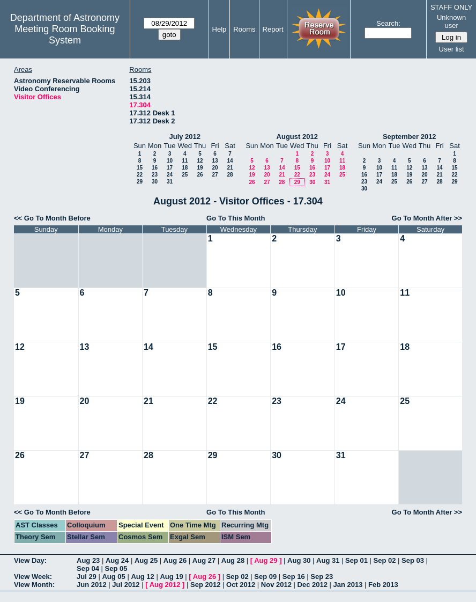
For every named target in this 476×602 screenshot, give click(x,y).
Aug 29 (265, 560)
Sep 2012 (205, 585)
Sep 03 (412, 560)
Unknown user (451, 21)
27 (215, 175)
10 (170, 161)
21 (230, 168)
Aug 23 (88, 560)
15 (140, 168)
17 (170, 168)
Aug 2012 (165, 585)
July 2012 (184, 137)
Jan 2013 (348, 585)
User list (451, 49)
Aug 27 (203, 560)
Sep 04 (88, 568)
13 (215, 161)
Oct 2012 (240, 585)
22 (140, 175)
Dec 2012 (313, 585)
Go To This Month (235, 218)
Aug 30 (298, 560)
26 (200, 175)
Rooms (244, 29)
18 (185, 168)
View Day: (30, 560)
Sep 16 (293, 576)
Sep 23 (321, 576)
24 (170, 175)
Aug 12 (142, 576)
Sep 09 (265, 576)
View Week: (33, 576)
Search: (388, 23)
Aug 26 (175, 560)
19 (200, 168)
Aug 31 (327, 560)
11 (185, 161)
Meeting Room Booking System (64, 35)
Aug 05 (113, 576)
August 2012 (297, 137)
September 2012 (409, 137)
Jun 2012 (92, 585)
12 (200, 161)
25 (185, 175)
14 (230, 161)
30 (155, 182)
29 (140, 182)
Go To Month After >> (427, 218)
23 (155, 175)
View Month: (34, 585)
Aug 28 (232, 560)
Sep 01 (356, 560)
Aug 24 (117, 560)
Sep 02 (385, 560)
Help (219, 29)
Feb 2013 (383, 585)
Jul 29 (86, 576)
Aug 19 (171, 576)
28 (230, 175)
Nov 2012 (276, 585)
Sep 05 (116, 568)
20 (215, 168)
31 (170, 182)
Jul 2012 (125, 585)
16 (155, 168)
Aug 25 (146, 560)
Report (273, 29)
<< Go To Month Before (52, 218)
